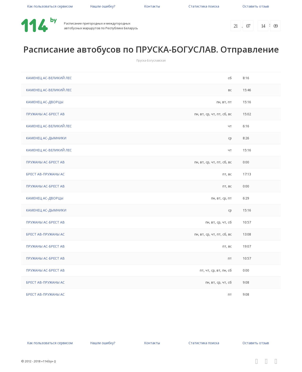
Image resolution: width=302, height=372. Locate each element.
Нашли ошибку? (102, 6)
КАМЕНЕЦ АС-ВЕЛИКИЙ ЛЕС (49, 78)
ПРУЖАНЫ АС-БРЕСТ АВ (45, 114)
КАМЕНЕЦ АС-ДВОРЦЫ (44, 102)
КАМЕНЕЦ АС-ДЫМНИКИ (46, 138)
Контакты (152, 6)
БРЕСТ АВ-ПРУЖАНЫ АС (45, 174)
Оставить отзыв (256, 6)
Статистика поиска (204, 6)
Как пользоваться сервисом (50, 6)
